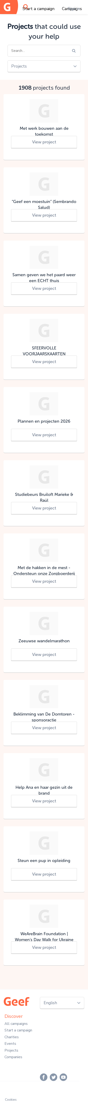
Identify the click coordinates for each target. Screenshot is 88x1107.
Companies (13, 1057)
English (50, 1003)
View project (44, 142)
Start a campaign (38, 8)
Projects (19, 66)
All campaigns (16, 1023)
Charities (11, 1037)
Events (10, 1043)
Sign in (74, 8)
